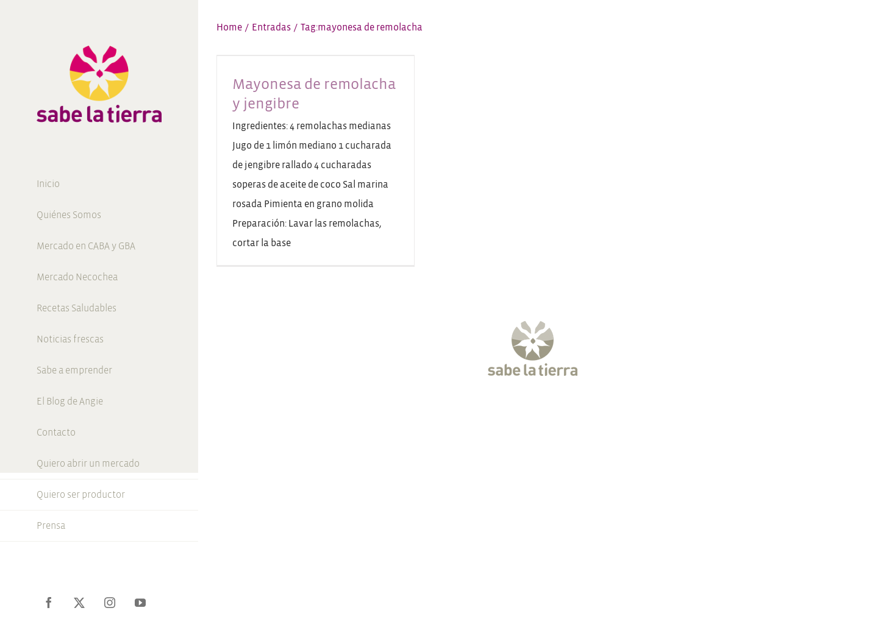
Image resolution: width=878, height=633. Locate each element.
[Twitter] (505, 413)
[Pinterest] (571, 413)
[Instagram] (527, 413)
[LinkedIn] (593, 413)
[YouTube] (549, 413)
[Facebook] (483, 413)
